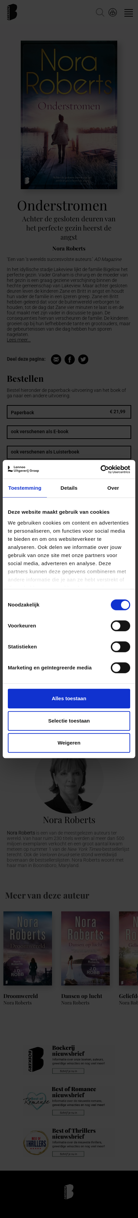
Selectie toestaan (69, 721)
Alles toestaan (69, 698)
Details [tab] (69, 488)
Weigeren (68, 743)
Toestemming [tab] (24, 488)
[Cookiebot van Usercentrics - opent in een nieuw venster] (100, 469)
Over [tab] (113, 488)
